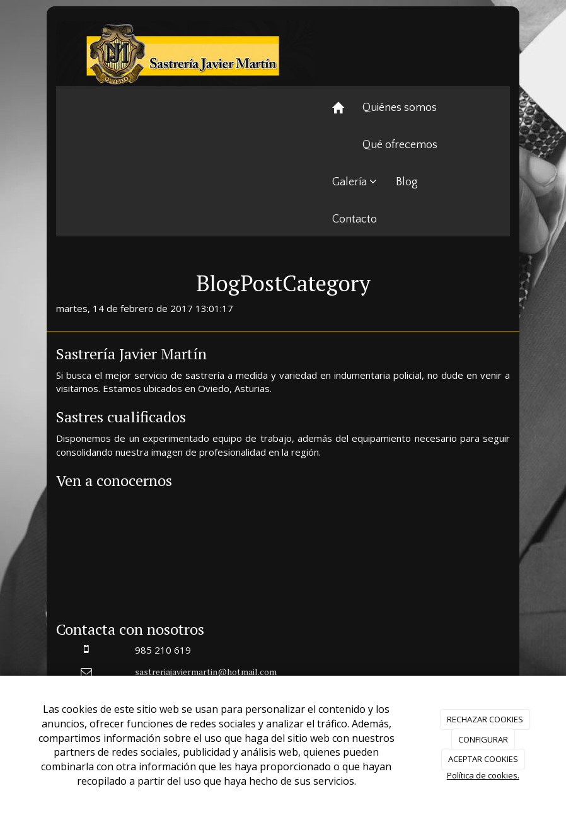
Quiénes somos (399, 107)
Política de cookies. (483, 775)
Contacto (354, 219)
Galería (354, 182)
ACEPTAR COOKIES (483, 759)
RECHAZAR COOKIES (485, 719)
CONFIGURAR (483, 739)
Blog (407, 182)
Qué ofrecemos (399, 145)
